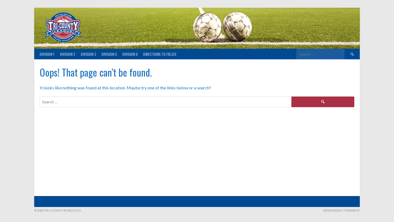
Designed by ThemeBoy (341, 210)
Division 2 (67, 54)
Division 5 (109, 54)
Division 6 (130, 54)
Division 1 (47, 54)
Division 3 (88, 54)
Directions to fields (159, 54)
